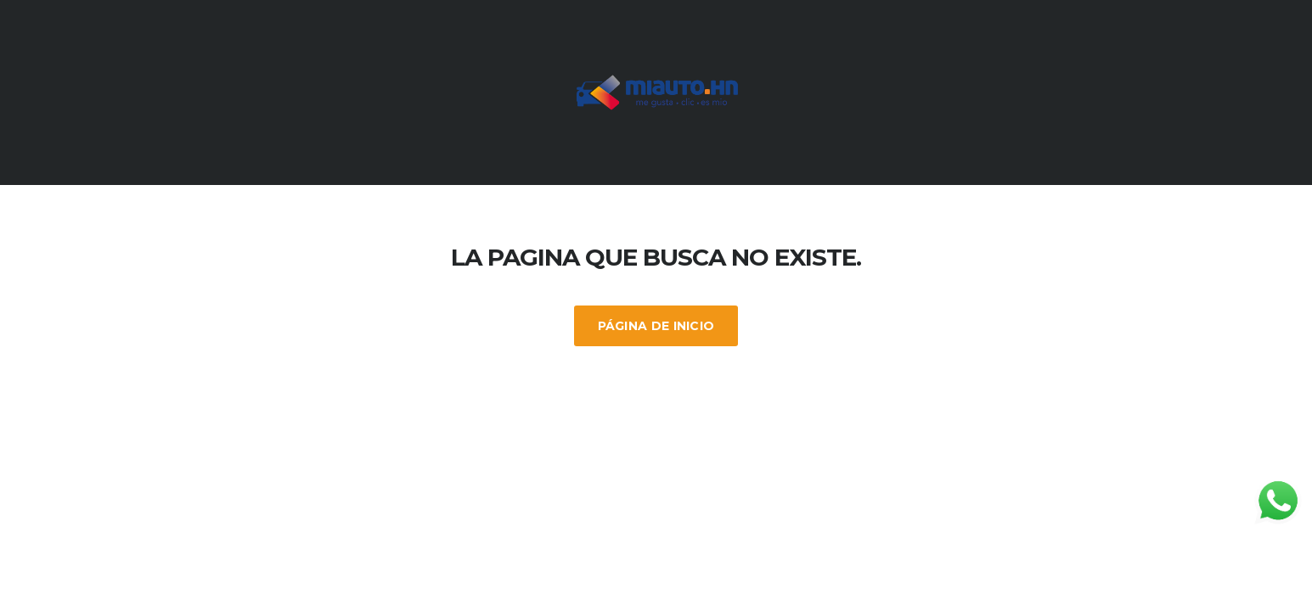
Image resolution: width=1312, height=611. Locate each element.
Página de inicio (656, 326)
